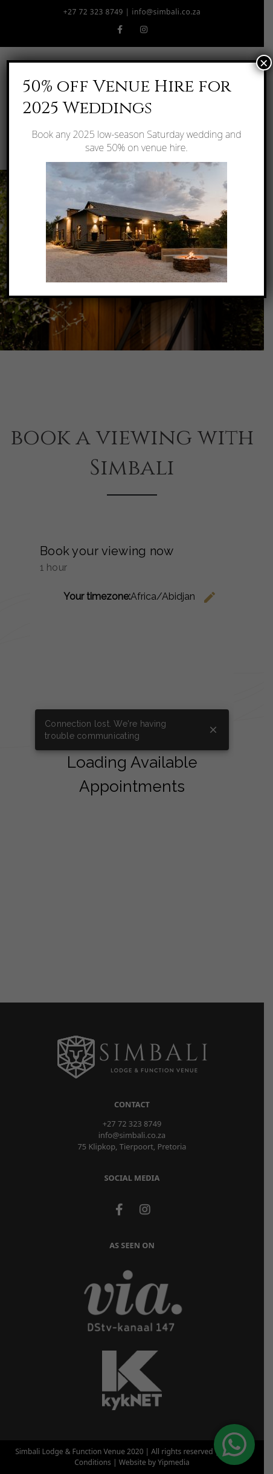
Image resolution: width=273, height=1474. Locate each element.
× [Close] (264, 62)
